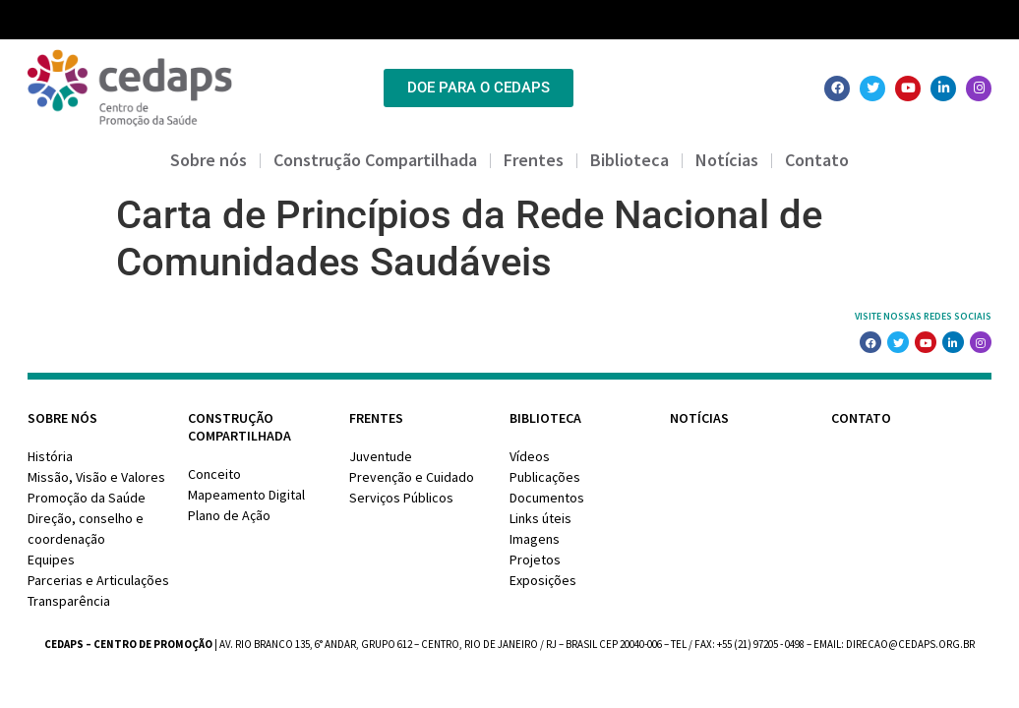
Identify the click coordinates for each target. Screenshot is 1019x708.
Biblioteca (629, 159)
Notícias (726, 159)
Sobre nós (208, 159)
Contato (817, 159)
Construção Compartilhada (375, 159)
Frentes (534, 159)
